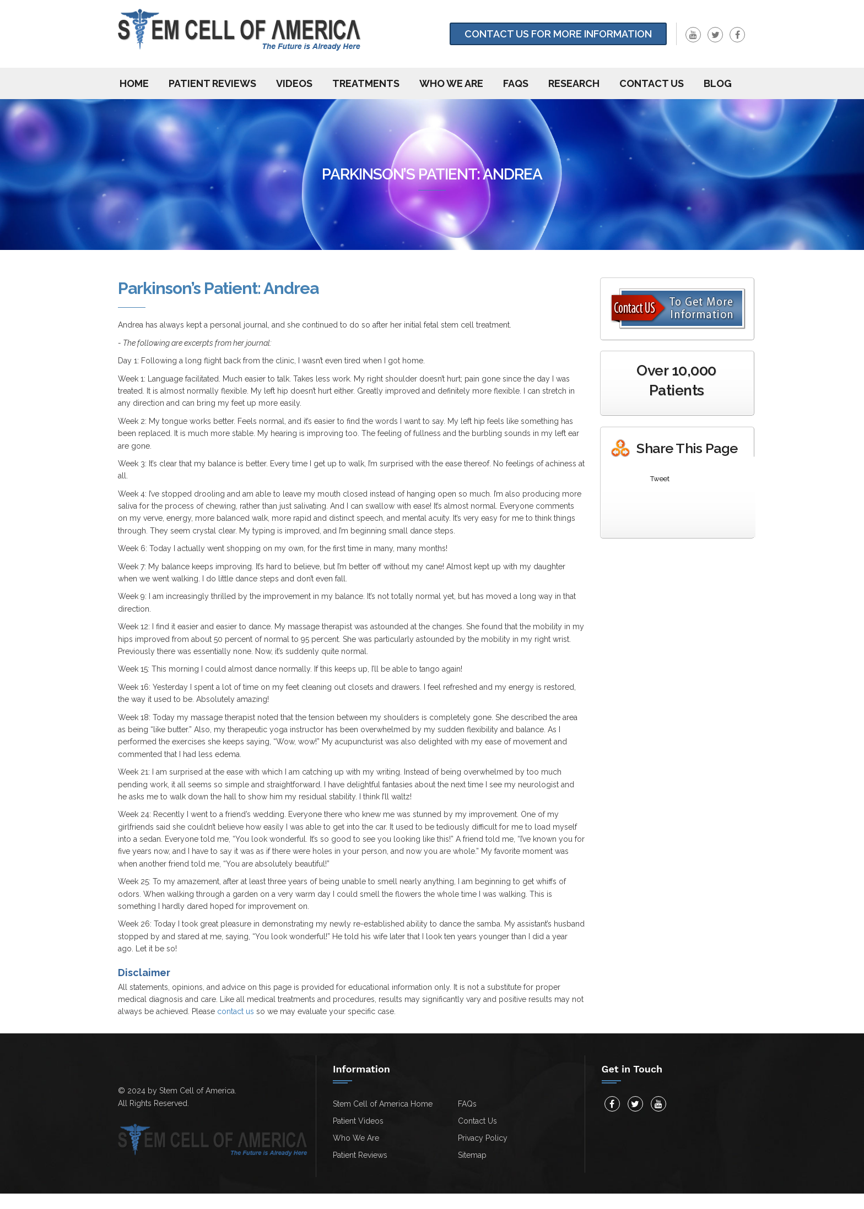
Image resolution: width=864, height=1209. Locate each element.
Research (574, 83)
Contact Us (477, 1121)
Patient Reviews (212, 83)
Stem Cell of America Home (383, 1103)
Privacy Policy (482, 1138)
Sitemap (472, 1155)
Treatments (365, 83)
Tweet (659, 479)
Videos (294, 83)
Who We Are (451, 83)
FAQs (515, 83)
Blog (718, 83)
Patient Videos (358, 1121)
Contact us (651, 83)
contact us (235, 1011)
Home (134, 83)
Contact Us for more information (558, 34)
